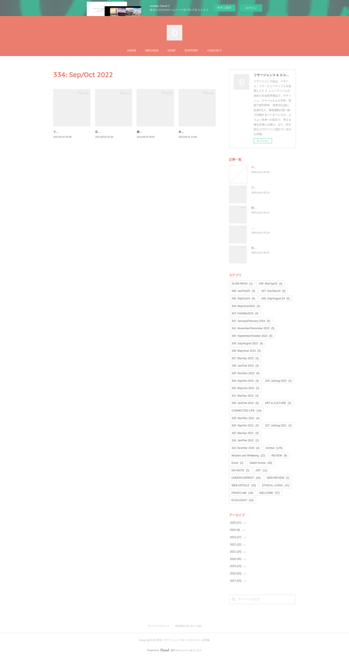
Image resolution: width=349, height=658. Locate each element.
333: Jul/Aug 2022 (278, 380)
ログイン (251, 8)
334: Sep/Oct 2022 (245, 380)
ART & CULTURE (278, 403)
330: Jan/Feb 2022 (245, 403)
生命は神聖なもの (262, 247)
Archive (274, 448)
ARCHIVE (151, 50)
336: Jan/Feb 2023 (245, 365)
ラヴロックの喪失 (64, 131)
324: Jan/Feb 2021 (245, 440)
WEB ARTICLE (243, 485)
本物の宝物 (185, 131)
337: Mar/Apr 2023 (245, 358)
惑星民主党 (258, 207)
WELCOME (269, 493)
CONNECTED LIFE (246, 410)
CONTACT (214, 50)
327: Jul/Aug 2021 (278, 425)
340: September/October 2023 (251, 335)
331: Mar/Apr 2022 (245, 395)
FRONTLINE (242, 493)
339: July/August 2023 (247, 343)
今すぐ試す (224, 7)
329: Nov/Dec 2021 (245, 418)
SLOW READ (242, 283)
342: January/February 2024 (250, 321)
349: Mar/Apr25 (270, 283)
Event (237, 462)
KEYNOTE (240, 470)
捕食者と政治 (145, 131)
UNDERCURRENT (246, 477)
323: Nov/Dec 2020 (245, 448)
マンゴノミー (259, 167)
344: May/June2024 (245, 306)
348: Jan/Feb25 (243, 291)
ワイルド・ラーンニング (266, 187)
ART (261, 470)
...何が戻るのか (260, 227)
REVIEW (279, 455)
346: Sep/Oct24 (243, 298)
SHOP (171, 50)
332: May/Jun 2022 (245, 388)
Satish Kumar (261, 462)
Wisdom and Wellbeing (248, 455)
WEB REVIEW (278, 477)
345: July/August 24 (275, 298)
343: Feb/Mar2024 (244, 313)
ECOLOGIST (242, 500)
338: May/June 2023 (246, 350)
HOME (131, 50)
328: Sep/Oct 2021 (245, 425)
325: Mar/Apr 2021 (245, 433)
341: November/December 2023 (252, 328)
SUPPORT (192, 50)
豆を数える (101, 131)
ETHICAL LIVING (275, 485)
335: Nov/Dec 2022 (245, 373)
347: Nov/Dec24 (273, 291)
